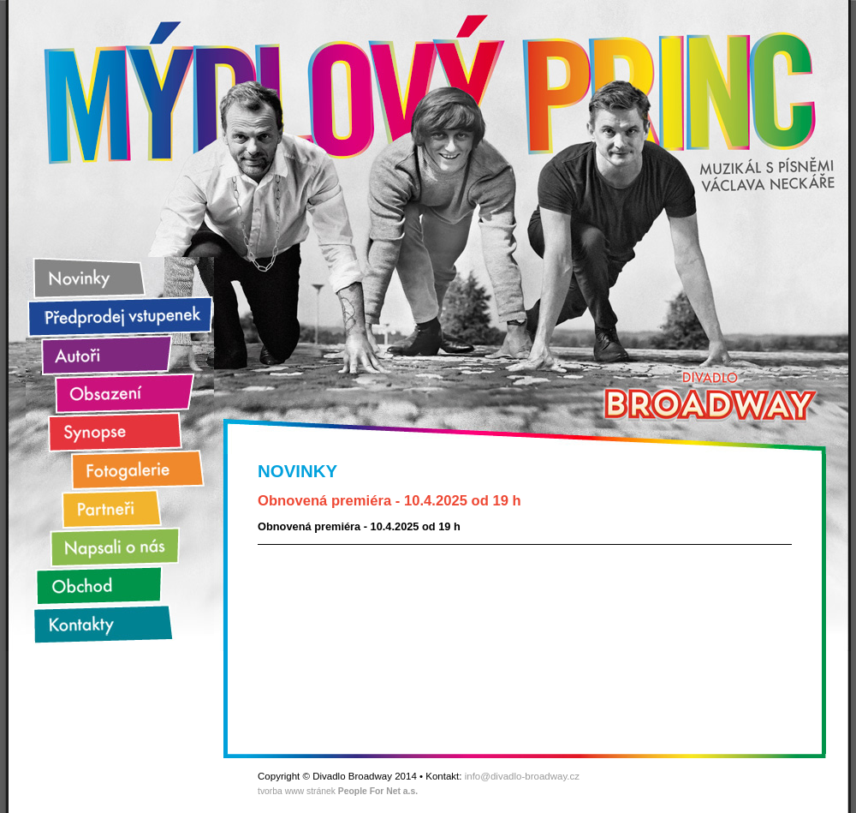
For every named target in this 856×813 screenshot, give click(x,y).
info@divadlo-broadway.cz (522, 776)
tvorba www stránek (338, 791)
